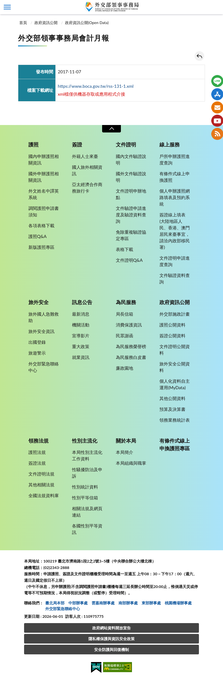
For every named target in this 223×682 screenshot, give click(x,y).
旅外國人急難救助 (43, 317)
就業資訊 (80, 357)
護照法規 (37, 452)
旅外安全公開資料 (174, 367)
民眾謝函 (124, 335)
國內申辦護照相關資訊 (43, 159)
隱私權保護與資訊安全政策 (111, 638)
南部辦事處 (128, 603)
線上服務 (169, 144)
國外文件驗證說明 (131, 177)
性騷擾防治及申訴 (87, 473)
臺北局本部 (55, 603)
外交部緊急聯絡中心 (43, 367)
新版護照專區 (41, 247)
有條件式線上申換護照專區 (174, 444)
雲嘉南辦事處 (103, 603)
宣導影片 (80, 335)
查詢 (216, 7)
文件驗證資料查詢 (174, 278)
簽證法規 (37, 463)
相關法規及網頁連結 (87, 512)
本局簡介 (124, 452)
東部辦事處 (151, 603)
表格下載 (124, 249)
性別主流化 (84, 441)
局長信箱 (124, 314)
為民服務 (126, 302)
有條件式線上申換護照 (174, 177)
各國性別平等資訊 (87, 529)
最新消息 (80, 314)
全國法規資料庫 (43, 495)
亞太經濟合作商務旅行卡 (87, 188)
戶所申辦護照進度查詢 (174, 159)
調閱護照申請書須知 (43, 211)
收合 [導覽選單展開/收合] (111, 128)
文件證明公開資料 (174, 350)
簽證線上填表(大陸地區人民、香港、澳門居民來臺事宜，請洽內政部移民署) (174, 231)
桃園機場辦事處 (178, 603)
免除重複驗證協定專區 (131, 235)
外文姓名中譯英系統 (43, 194)
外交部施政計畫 (174, 314)
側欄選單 (7, 7)
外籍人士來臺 (85, 156)
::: (2, 4)
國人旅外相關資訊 (87, 170)
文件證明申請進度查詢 (174, 261)
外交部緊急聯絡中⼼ (62, 608)
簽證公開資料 (172, 335)
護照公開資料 (172, 324)
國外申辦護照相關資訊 (43, 177)
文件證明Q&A (129, 260)
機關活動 (80, 324)
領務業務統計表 (174, 420)
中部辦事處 (78, 603)
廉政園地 (124, 368)
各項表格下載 (41, 225)
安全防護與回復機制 (111, 649)
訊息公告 (82, 302)
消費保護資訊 (129, 324)
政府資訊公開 (46, 22)
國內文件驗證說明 (131, 159)
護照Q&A (37, 236)
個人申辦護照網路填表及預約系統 (174, 197)
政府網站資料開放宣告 (111, 628)
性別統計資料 (85, 486)
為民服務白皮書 (131, 357)
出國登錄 (37, 342)
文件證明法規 (41, 473)
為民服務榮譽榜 (131, 346)
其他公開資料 (172, 398)
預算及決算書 (172, 409)
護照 (33, 144)
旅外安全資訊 (41, 331)
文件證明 (126, 144)
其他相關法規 (41, 484)
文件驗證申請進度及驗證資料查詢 (131, 215)
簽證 (77, 144)
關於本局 (126, 441)
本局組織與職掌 (131, 463)
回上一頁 (199, 56)
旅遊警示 (37, 353)
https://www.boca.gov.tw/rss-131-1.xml (96, 86)
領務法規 (38, 441)
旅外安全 (38, 302)
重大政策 (80, 346)
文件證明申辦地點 (131, 194)
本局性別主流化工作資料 (87, 455)
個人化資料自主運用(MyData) (174, 384)
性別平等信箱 (85, 497)
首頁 (23, 22)
